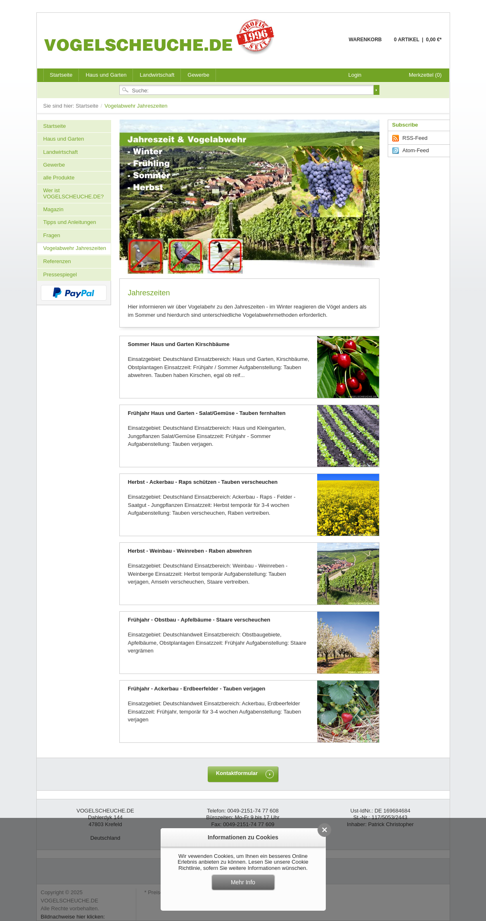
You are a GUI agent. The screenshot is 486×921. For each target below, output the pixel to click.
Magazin (53, 209)
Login (355, 75)
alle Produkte (59, 177)
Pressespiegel (60, 274)
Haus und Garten (105, 75)
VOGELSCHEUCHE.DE (161, 36)
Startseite (88, 106)
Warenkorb (329, 44)
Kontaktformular (237, 773)
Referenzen (57, 261)
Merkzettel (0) (425, 75)
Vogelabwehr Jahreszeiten (75, 248)
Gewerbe (198, 75)
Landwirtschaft (157, 75)
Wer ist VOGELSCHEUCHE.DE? (73, 193)
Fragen (51, 235)
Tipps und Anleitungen (69, 222)
